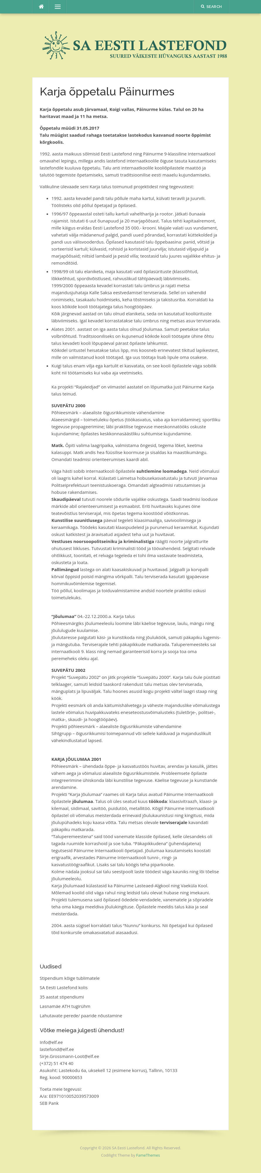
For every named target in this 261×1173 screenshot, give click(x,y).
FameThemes (148, 1155)
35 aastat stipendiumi (62, 997)
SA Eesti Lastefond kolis (64, 987)
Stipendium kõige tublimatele (70, 978)
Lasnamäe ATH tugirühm (65, 1006)
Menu (55, 7)
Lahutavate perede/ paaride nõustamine (81, 1015)
